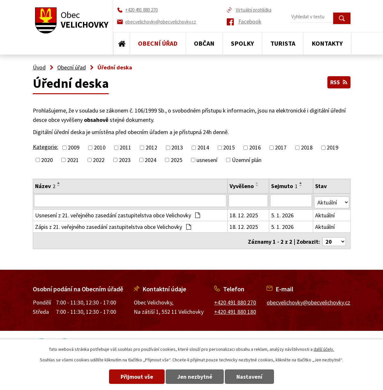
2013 (177, 147)
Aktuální (325, 213)
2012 (151, 147)
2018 (307, 147)
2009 (73, 147)
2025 (176, 160)
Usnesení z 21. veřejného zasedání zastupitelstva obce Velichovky (117, 213)
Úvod (122, 43)
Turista (282, 43)
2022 (99, 160)
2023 (125, 160)
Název (45, 186)
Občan (204, 43)
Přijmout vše (131, 376)
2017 (281, 147)
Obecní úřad (158, 43)
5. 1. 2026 (282, 213)
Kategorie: (45, 146)
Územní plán (246, 160)
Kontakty (327, 43)
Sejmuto (284, 186)
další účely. (324, 349)
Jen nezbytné (194, 376)
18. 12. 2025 (244, 213)
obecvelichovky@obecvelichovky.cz (308, 299)
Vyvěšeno (242, 186)
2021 (73, 160)
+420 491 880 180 (235, 308)
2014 (203, 147)
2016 (255, 147)
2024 (150, 160)
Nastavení (255, 376)
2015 (229, 147)
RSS (338, 81)
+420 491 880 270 (235, 299)
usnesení (206, 160)
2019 (332, 147)
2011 (125, 147)
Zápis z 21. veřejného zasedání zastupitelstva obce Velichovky (113, 225)
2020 (47, 160)
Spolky (242, 43)
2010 (99, 147)
